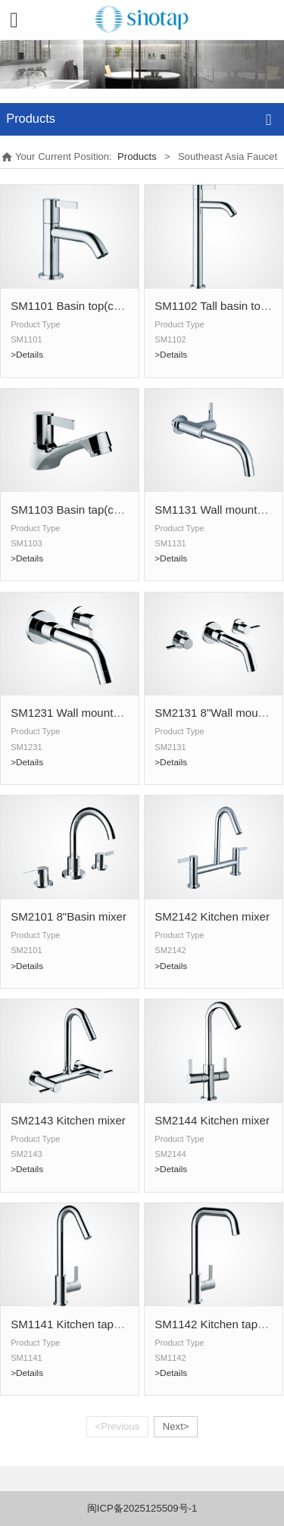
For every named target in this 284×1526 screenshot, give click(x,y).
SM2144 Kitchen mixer (212, 1120)
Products (137, 156)
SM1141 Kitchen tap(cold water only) (104, 1324)
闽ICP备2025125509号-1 (142, 1508)
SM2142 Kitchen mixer (212, 916)
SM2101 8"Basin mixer (68, 916)
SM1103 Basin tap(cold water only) (99, 509)
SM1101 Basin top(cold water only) (99, 305)
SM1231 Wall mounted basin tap (93, 712)
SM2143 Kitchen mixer (68, 1120)
